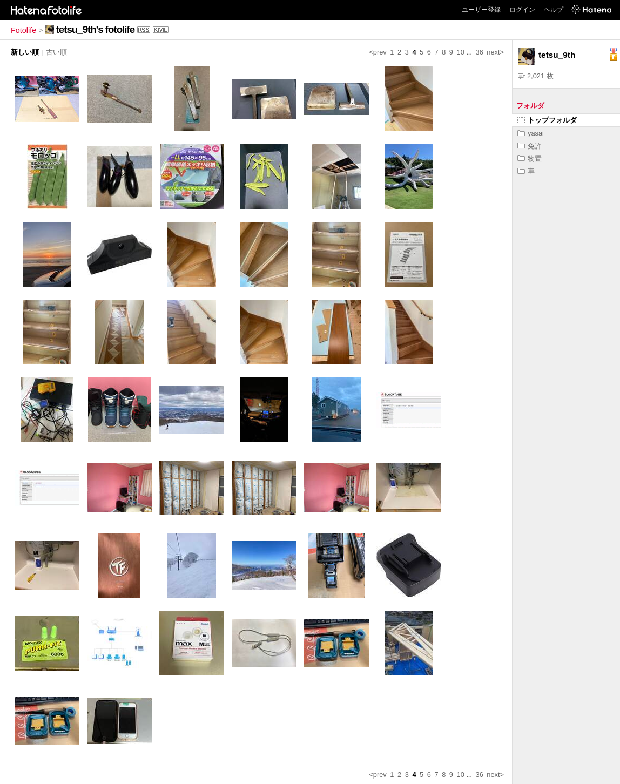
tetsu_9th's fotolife (95, 29)
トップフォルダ (547, 120)
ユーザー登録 (481, 9)
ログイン (522, 9)
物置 (529, 158)
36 (479, 52)
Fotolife (23, 30)
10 (460, 52)
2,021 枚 (536, 76)
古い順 (56, 52)
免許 (529, 146)
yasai (530, 133)
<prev (377, 52)
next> (495, 52)
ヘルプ (553, 9)
